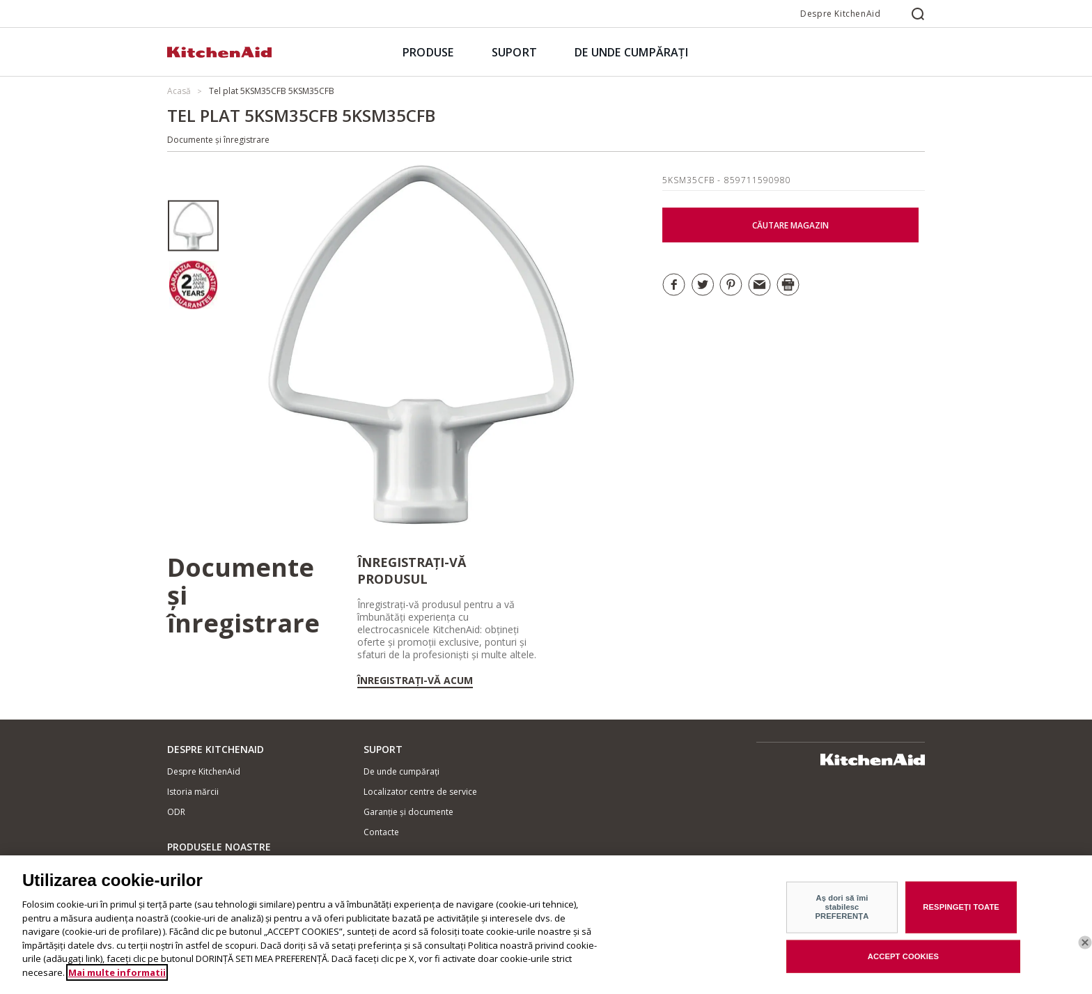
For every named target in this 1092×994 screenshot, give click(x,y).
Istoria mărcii (193, 792)
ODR (176, 812)
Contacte (381, 832)
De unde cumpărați (401, 771)
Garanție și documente (408, 812)
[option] (193, 226)
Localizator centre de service (420, 792)
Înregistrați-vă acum (415, 680)
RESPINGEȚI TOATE (961, 919)
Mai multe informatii (117, 984)
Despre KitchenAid (840, 14)
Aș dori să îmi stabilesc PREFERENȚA (841, 919)
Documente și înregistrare (218, 140)
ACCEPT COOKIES (903, 968)
